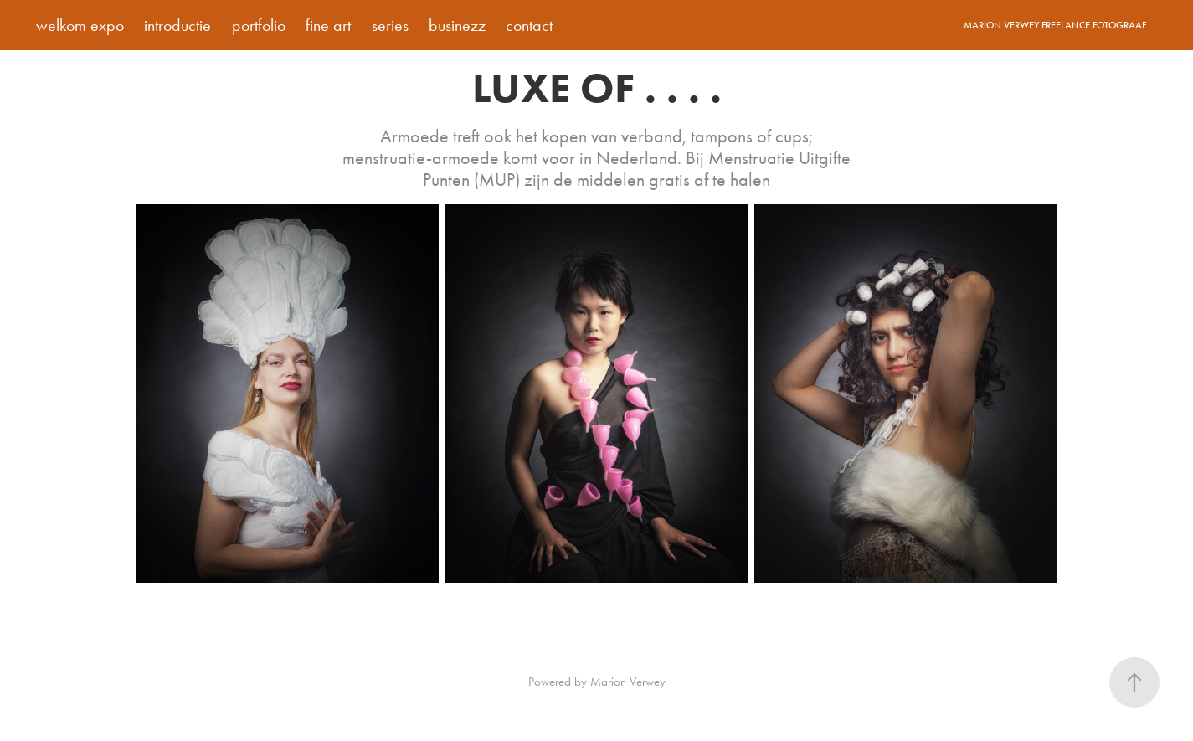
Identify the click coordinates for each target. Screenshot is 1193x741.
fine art (328, 25)
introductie (177, 25)
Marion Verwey (628, 681)
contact (529, 25)
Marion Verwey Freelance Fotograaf (1055, 25)
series (390, 25)
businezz (457, 25)
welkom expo (80, 25)
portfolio (258, 25)
